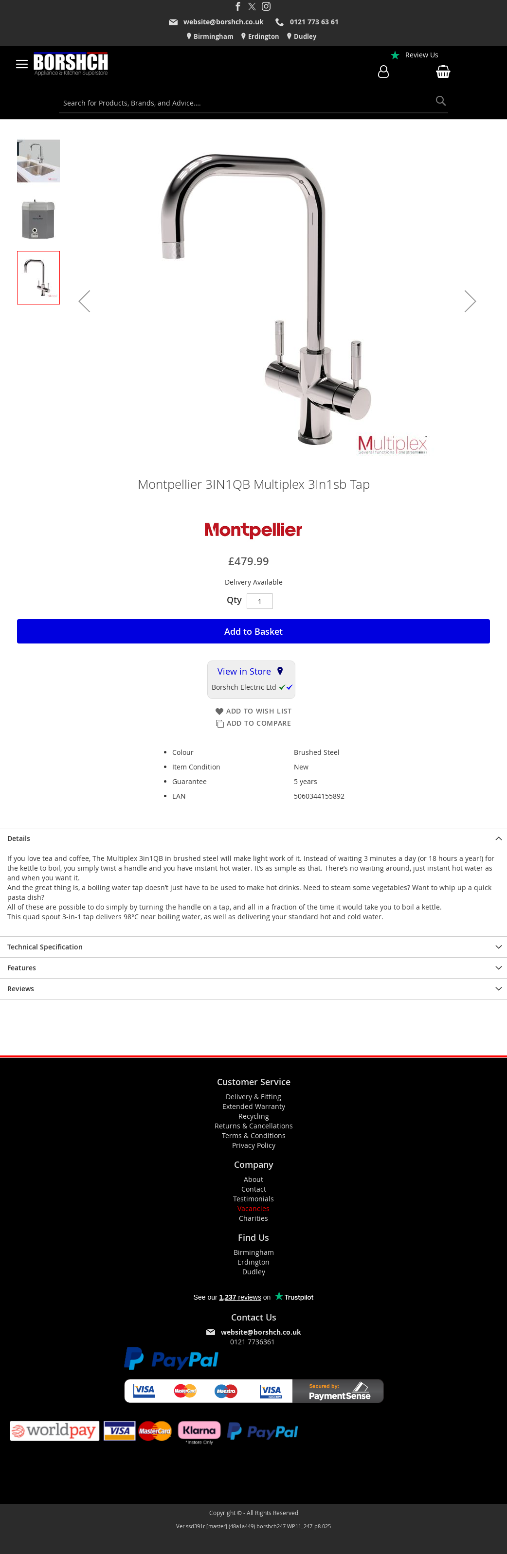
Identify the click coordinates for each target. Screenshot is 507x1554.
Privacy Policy (253, 1145)
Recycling (253, 1116)
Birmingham (213, 36)
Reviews (20, 988)
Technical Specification (45, 946)
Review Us (421, 54)
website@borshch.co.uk (223, 21)
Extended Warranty (253, 1106)
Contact (253, 1189)
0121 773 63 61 (314, 21)
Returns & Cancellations (254, 1125)
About (253, 1179)
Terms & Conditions (254, 1135)
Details (18, 838)
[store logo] (71, 64)
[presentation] (253, 838)
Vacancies (253, 1208)
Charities (253, 1218)
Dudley (304, 36)
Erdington (263, 36)
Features (21, 967)
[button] (84, 301)
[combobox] (253, 103)
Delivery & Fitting (253, 1096)
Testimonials (253, 1198)
